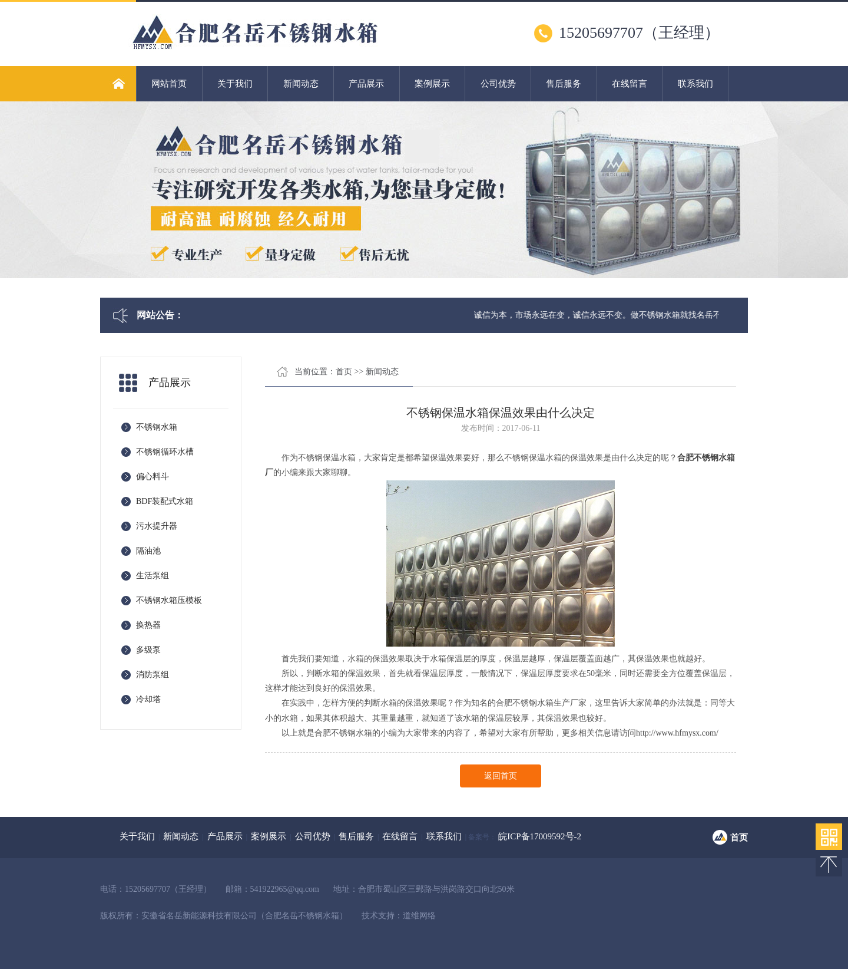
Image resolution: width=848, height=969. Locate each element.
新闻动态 (301, 83)
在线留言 (629, 83)
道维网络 (419, 915)
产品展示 (366, 83)
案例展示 (432, 83)
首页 (344, 371)
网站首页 (169, 83)
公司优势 (498, 83)
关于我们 (235, 83)
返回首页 (500, 776)
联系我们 (695, 83)
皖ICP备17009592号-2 (539, 836)
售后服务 (563, 83)
